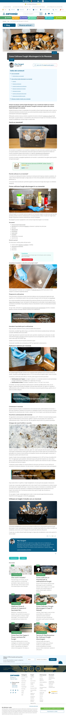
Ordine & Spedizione (43, 682)
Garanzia (41, 696)
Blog (31, 678)
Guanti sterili (14, 233)
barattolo (27, 226)
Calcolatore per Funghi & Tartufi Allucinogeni (51, 683)
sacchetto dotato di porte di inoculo (30, 307)
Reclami (41, 698)
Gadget (22, 690)
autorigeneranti (42, 307)
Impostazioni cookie (52, 711)
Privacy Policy (19, 663)
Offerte (22, 692)
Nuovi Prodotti (33, 680)
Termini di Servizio (24, 663)
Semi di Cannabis (24, 676)
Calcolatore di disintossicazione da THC (52, 678)
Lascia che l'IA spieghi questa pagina (45, 65)
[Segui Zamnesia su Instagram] (13, 690)
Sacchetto (14, 226)
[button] (11, 65)
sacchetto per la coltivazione (42, 153)
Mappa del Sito (33, 703)
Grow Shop (23, 688)
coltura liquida (22, 224)
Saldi (22, 694)
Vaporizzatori (23, 680)
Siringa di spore (15, 224)
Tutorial (23, 558)
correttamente (31, 496)
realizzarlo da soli (36, 290)
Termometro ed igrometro (17, 246)
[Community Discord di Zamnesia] (15, 692)
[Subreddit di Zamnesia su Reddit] (13, 692)
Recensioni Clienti (33, 688)
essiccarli (20, 496)
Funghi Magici (23, 686)
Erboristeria (23, 682)
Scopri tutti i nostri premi (50, 668)
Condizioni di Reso (43, 690)
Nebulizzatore (15, 229)
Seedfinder (32, 676)
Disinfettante (14, 231)
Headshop (23, 678)
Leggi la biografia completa (24, 549)
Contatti (41, 676)
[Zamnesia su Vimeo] (15, 690)
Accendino (14, 234)
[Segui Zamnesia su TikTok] (10, 692)
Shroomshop (14, 558)
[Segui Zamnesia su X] (17, 690)
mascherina (52, 298)
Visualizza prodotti (27, 259)
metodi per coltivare (47, 116)
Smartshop (23, 684)
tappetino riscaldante (23, 244)
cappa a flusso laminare (14, 302)
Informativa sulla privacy (33, 706)
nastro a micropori (20, 336)
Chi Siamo (32, 686)
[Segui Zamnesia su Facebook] (10, 690)
